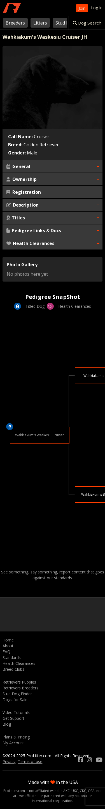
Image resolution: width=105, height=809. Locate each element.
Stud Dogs (66, 23)
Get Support (13, 718)
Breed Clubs (13, 669)
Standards (12, 657)
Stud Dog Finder (17, 693)
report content (72, 572)
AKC (66, 790)
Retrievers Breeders (20, 688)
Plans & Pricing (16, 737)
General (18, 166)
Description (22, 205)
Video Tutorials (16, 712)
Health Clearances (30, 243)
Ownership (21, 179)
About (8, 645)
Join (82, 8)
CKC (83, 790)
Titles (15, 218)
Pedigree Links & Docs (33, 230)
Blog (7, 724)
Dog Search (87, 23)
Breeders (15, 23)
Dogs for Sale (15, 699)
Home (8, 640)
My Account (13, 742)
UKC (74, 790)
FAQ (6, 651)
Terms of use (30, 761)
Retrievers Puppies (19, 682)
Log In (96, 7)
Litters (40, 23)
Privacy (9, 761)
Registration (23, 192)
